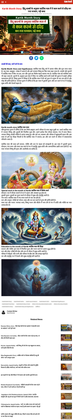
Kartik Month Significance (57, 301)
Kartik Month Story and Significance (24, 306)
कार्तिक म (38, 306)
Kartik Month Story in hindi (23, 304)
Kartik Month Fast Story (8, 304)
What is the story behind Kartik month (41, 304)
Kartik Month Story (7, 301)
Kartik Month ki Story (7, 306)
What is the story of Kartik (60, 304)
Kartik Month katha (19, 301)
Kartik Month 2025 (44, 301)
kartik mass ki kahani (31, 301)
